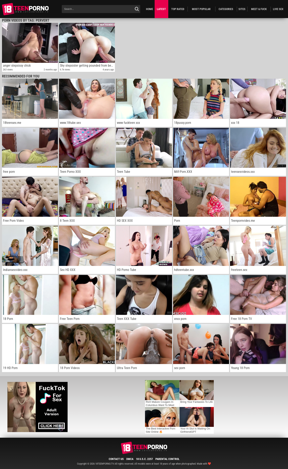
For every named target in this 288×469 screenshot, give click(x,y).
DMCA (129, 459)
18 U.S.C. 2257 (144, 459)
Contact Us (116, 459)
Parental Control (167, 459)
